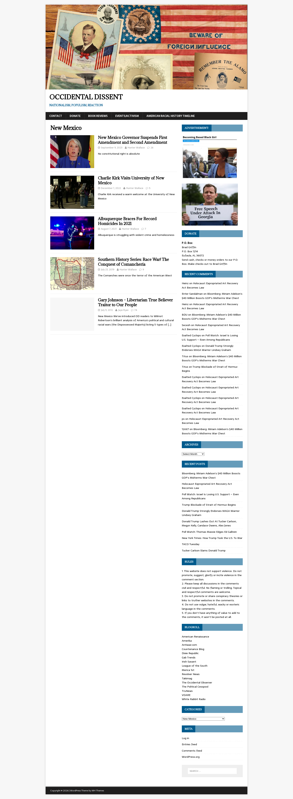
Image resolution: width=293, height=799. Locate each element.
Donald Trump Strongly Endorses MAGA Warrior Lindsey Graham (207, 348)
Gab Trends (188, 657)
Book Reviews (98, 116)
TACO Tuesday (190, 544)
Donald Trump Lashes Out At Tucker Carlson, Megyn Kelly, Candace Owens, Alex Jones (209, 523)
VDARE (186, 695)
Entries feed (189, 744)
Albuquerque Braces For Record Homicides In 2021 (127, 221)
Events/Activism (127, 116)
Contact (55, 116)
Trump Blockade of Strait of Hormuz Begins (209, 505)
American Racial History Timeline (170, 116)
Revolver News (191, 674)
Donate (75, 116)
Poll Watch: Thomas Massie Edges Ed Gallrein (209, 532)
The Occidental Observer (197, 682)
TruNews (187, 691)
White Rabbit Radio (194, 699)
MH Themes (98, 790)
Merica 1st (188, 670)
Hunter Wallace (136, 148)
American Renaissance (195, 636)
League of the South (194, 666)
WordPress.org (191, 757)
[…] (169, 324)
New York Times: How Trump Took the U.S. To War (212, 538)
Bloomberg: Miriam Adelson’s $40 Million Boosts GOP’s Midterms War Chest (212, 296)
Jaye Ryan (123, 310)
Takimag (187, 678)
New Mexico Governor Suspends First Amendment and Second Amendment (132, 140)
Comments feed (192, 751)
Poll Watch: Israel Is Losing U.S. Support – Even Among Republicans (210, 337)
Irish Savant (189, 662)
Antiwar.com (189, 645)
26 (152, 148)
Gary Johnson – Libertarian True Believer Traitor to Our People (135, 302)
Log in (185, 738)
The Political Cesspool (195, 687)
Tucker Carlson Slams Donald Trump (204, 550)
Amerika (187, 641)
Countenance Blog (193, 649)
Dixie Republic (190, 653)
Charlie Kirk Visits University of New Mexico (131, 180)
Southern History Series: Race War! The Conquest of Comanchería (133, 262)
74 (135, 310)
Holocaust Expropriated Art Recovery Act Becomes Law (210, 379)
